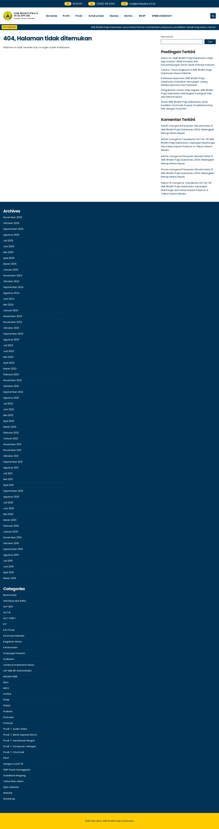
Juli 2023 (8, 345)
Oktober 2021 (11, 456)
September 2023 (13, 333)
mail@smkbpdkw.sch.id (138, 3)
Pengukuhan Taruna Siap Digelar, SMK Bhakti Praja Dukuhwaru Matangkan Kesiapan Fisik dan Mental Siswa (187, 93)
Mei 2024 (8, 304)
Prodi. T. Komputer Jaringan (19, 746)
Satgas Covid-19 (13, 763)
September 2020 (13, 491)
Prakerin (8, 711)
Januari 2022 (10, 438)
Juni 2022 (8, 409)
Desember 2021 (12, 444)
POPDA (7, 694)
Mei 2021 (8, 479)
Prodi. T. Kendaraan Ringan (19, 740)
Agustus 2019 (11, 555)
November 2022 (12, 380)
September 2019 (13, 549)
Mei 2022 (8, 415)
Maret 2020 (9, 520)
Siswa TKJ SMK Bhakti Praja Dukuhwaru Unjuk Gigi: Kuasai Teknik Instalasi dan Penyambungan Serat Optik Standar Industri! (187, 61)
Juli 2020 (8, 502)
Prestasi (8, 723)
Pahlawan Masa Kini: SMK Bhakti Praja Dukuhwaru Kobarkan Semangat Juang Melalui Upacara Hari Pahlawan (184, 81)
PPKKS (6, 705)
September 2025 (13, 229)
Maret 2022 (9, 426)
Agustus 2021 (11, 467)
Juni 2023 (8, 351)
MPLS (6, 688)
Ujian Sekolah (11, 787)
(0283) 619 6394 (101, 3)
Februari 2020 (11, 525)
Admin (164, 125)
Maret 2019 (9, 578)
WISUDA (7, 793)
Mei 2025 (8, 252)
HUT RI (6, 612)
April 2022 (8, 421)
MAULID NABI (10, 676)
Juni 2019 (8, 566)
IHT (5, 624)
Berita (128, 15)
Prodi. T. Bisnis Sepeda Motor (20, 734)
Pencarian (167, 36)
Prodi (79, 15)
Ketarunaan (96, 15)
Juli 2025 (8, 240)
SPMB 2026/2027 (162, 15)
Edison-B (166, 182)
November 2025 (12, 217)
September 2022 (13, 392)
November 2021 (12, 450)
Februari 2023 (11, 374)
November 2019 (12, 537)
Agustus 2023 (11, 339)
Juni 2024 (8, 298)
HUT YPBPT (9, 618)
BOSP (142, 15)
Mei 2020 (8, 514)
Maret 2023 (9, 368)
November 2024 (12, 275)
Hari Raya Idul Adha (14, 600)
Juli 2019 (8, 560)
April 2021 (8, 485)
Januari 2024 (10, 310)
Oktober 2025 (11, 223)
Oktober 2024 (11, 281)
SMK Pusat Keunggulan (17, 769)
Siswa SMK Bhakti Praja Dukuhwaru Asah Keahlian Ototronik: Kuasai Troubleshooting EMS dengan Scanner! (186, 105)
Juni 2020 (8, 508)
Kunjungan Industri (14, 653)
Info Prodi (8, 630)
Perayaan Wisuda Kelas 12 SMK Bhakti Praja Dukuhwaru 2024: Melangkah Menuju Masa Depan (187, 129)
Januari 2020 (10, 531)
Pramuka (8, 717)
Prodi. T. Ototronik (13, 752)
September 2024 (13, 287)
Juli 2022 (8, 403)
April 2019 (8, 572)
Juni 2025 (8, 246)
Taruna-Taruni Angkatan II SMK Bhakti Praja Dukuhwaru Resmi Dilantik (186, 71)
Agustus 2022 (11, 397)
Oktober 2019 (11, 543)
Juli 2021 (7, 473)
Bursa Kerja (9, 595)
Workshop (9, 798)
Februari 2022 (11, 432)
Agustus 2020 (11, 496)
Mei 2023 (8, 357)
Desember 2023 (12, 316)
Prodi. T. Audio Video (15, 729)
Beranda (51, 15)
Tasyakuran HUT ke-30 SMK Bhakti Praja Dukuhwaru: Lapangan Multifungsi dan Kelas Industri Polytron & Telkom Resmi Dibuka (188, 144)
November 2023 (12, 322)
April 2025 (9, 258)
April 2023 (8, 362)
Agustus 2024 (11, 293)
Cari (210, 41)
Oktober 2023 (11, 328)
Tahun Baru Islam (13, 781)
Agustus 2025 (11, 234)
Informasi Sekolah (13, 635)
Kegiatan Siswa (12, 641)
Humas (114, 15)
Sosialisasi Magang (14, 775)
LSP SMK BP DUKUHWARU (17, 670)
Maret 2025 (10, 263)
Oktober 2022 (11, 386)
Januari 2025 (10, 269)
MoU (5, 682)
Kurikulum (8, 659)
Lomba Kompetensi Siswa (18, 664)
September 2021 (13, 461)
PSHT (6, 758)
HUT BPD (8, 606)
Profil (66, 15)
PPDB (6, 699)
